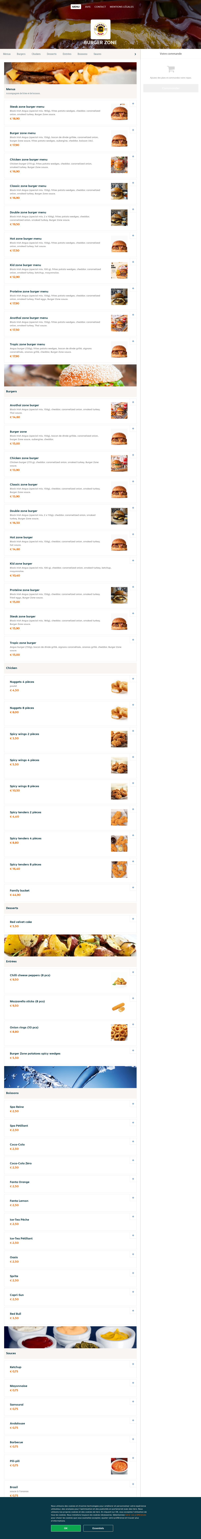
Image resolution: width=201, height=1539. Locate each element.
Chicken (36, 53)
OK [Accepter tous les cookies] (66, 1528)
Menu (76, 6)
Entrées (67, 53)
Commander (171, 88)
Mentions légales (122, 6)
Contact (100, 6)
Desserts (51, 53)
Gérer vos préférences (135, 1515)
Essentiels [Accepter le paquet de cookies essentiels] (98, 1528)
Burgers (21, 53)
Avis (88, 6)
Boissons (82, 53)
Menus (7, 53)
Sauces (97, 53)
